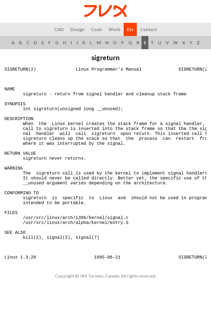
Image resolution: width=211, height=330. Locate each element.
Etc (130, 29)
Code (96, 29)
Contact (148, 29)
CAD (59, 29)
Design (77, 29)
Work (114, 29)
